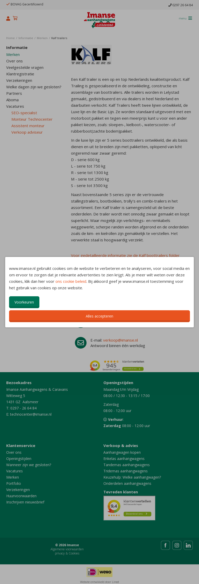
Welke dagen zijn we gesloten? (33, 86)
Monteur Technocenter (32, 119)
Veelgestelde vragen (25, 67)
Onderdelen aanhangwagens (127, 483)
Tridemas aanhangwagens (125, 470)
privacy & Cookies (67, 553)
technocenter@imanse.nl (31, 414)
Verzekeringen (19, 80)
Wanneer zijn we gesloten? (28, 464)
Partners (14, 93)
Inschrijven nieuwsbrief (25, 502)
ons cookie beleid (70, 281)
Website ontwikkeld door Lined (99, 582)
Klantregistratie (20, 73)
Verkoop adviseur (27, 132)
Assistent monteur (28, 125)
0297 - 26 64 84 (23, 408)
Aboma (12, 99)
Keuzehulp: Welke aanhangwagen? (132, 477)
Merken (13, 54)
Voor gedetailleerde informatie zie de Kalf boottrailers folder (125, 255)
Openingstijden (18, 458)
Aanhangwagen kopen (122, 452)
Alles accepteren (99, 316)
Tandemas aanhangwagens (126, 464)
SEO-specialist (24, 112)
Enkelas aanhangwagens (124, 458)
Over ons (14, 60)
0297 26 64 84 (180, 5)
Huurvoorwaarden (21, 495)
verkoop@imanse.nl (120, 340)
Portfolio (13, 483)
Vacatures (15, 106)
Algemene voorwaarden (67, 549)
